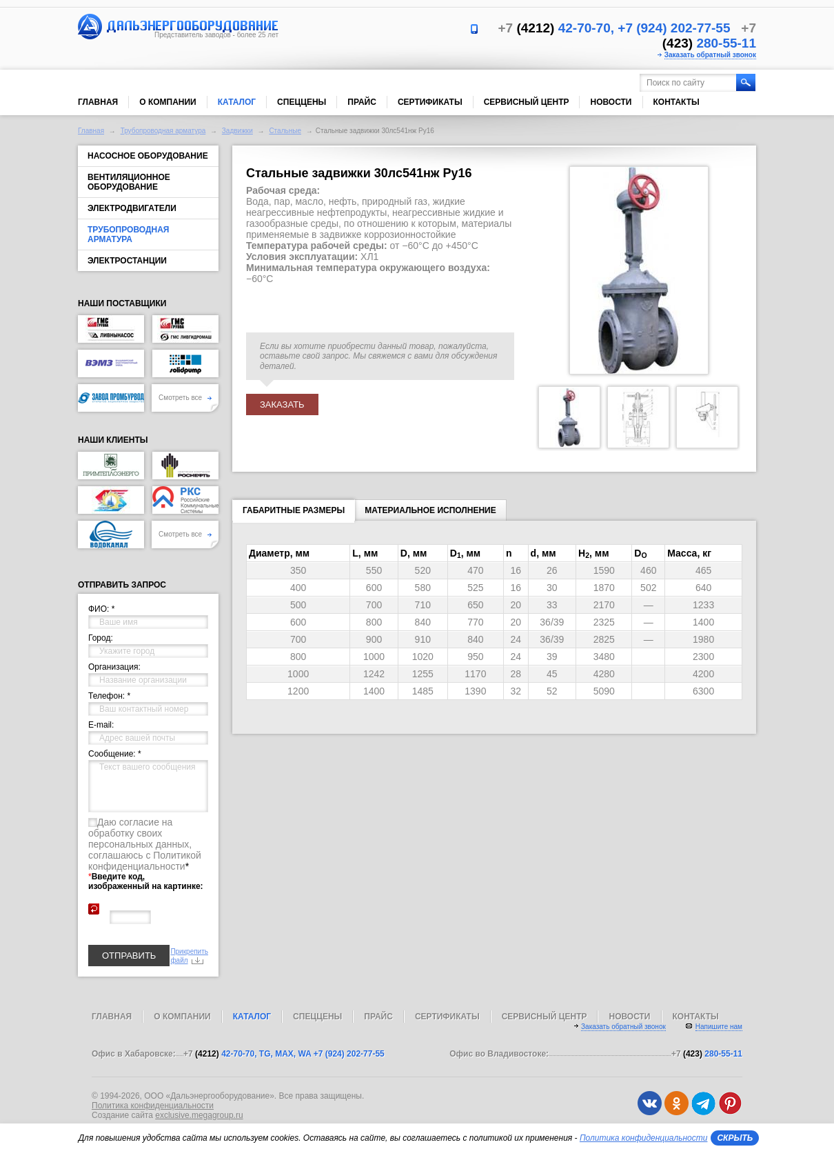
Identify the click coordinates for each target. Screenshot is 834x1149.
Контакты (676, 102)
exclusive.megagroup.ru (199, 1115)
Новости (610, 102)
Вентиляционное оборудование (129, 182)
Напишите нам (718, 1026)
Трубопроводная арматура (163, 130)
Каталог (237, 102)
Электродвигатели (132, 208)
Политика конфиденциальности (153, 1105)
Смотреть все (185, 397)
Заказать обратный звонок (710, 55)
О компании (167, 102)
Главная (98, 102)
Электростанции (127, 261)
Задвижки (237, 130)
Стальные (285, 130)
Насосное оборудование (148, 156)
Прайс (361, 102)
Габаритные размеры (293, 513)
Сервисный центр (526, 102)
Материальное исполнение (430, 510)
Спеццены (301, 102)
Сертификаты (430, 102)
